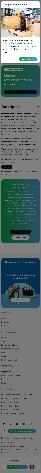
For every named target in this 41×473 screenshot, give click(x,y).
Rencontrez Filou (28, 58)
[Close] (37, 3)
